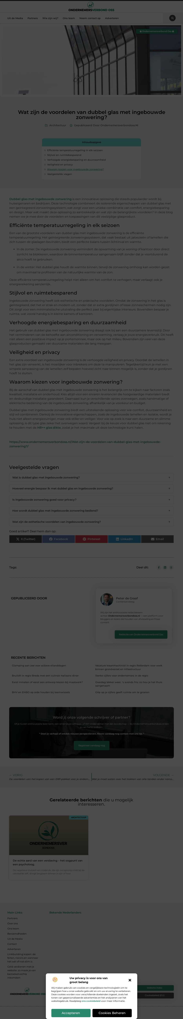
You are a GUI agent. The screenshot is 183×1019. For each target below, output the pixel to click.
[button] (130, 980)
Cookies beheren (112, 1013)
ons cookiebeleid (91, 1001)
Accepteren (71, 1013)
